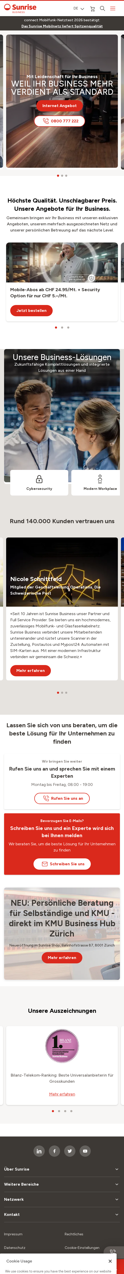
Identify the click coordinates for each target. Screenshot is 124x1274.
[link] (62, 26)
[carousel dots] (58, 176)
